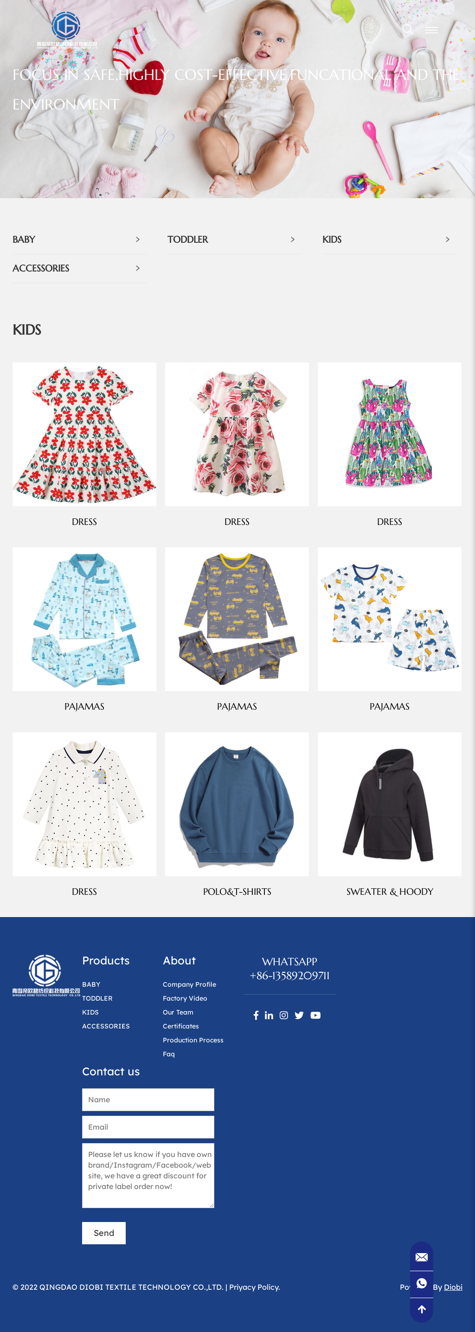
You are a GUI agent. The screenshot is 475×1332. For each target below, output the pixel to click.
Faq (169, 1054)
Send (104, 1233)
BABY (24, 240)
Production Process (193, 1040)
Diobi (453, 1287)
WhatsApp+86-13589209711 (290, 968)
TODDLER (187, 240)
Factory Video (185, 998)
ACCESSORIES (41, 268)
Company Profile (189, 984)
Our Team (178, 1012)
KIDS (331, 240)
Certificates (181, 1026)
